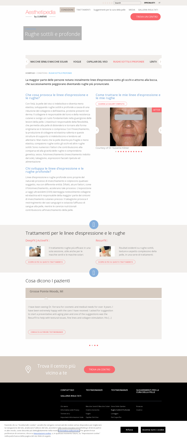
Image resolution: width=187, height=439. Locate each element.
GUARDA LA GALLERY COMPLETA (111, 104)
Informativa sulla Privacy (70, 410)
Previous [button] (27, 61)
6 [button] (128, 151)
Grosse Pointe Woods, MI (46, 291)
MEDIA (132, 9)
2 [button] (118, 151)
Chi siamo (64, 406)
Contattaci (67, 390)
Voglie (77, 61)
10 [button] (138, 151)
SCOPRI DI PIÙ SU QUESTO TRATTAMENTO (45, 262)
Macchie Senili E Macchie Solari (49, 61)
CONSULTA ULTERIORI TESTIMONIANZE (47, 332)
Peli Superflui (116, 417)
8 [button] (133, 151)
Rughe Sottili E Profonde (128, 61)
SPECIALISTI (149, 2)
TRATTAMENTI (83, 9)
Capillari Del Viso (97, 61)
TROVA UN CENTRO (147, 16)
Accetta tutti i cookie (153, 429)
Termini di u (65, 413)
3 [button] (121, 151)
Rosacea (139, 406)
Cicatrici (139, 410)
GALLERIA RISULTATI (148, 9)
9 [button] (136, 151)
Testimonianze (94, 390)
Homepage (30, 73)
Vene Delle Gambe (118, 406)
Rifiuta (129, 429)
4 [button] (123, 151)
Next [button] (160, 61)
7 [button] (131, 151)
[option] (49, 61)
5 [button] (126, 151)
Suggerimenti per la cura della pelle (109, 9)
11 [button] (141, 151)
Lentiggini (156, 61)
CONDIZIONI (67, 9)
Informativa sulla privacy (69, 430)
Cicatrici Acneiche (92, 410)
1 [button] (115, 151)
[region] (93, 430)
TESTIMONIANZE (119, 390)
